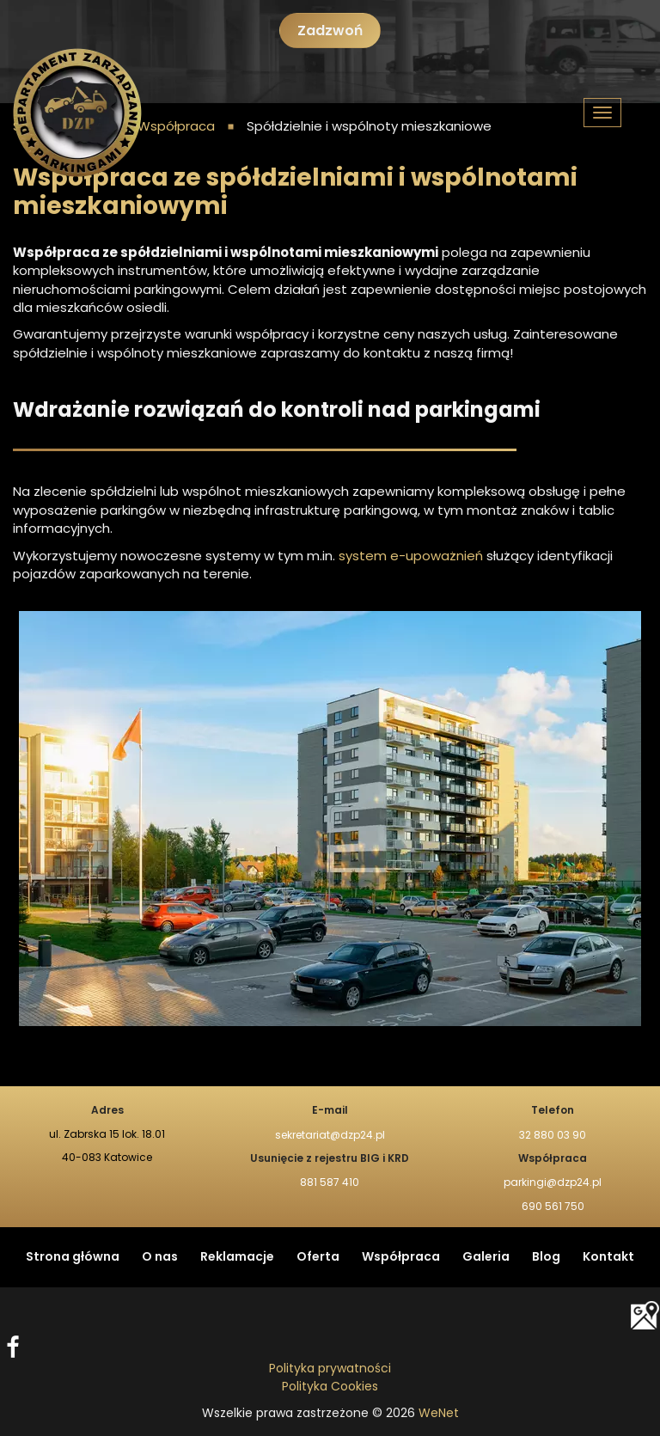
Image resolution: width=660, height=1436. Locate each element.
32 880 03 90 (552, 1135)
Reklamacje (237, 1257)
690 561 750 (553, 1206)
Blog (546, 1257)
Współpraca (401, 1257)
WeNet (439, 1414)
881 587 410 (329, 1182)
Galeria (486, 1257)
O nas (160, 1257)
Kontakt (608, 1257)
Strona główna (72, 1257)
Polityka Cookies (330, 1387)
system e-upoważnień (409, 556)
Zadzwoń (330, 31)
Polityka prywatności (330, 1369)
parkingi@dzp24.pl (553, 1182)
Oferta (317, 1257)
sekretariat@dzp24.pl (330, 1135)
